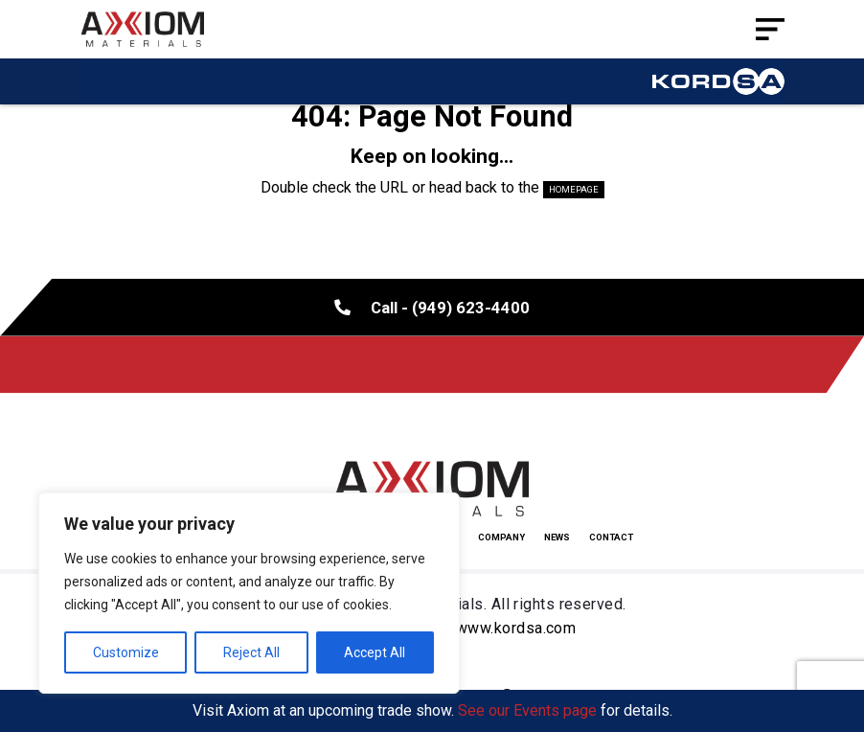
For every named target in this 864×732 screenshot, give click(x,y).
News (557, 537)
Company (501, 537)
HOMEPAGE (574, 189)
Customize (126, 652)
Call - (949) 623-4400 (432, 306)
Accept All (374, 652)
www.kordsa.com (516, 628)
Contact (611, 537)
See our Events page (527, 710)
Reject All (251, 652)
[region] (249, 593)
